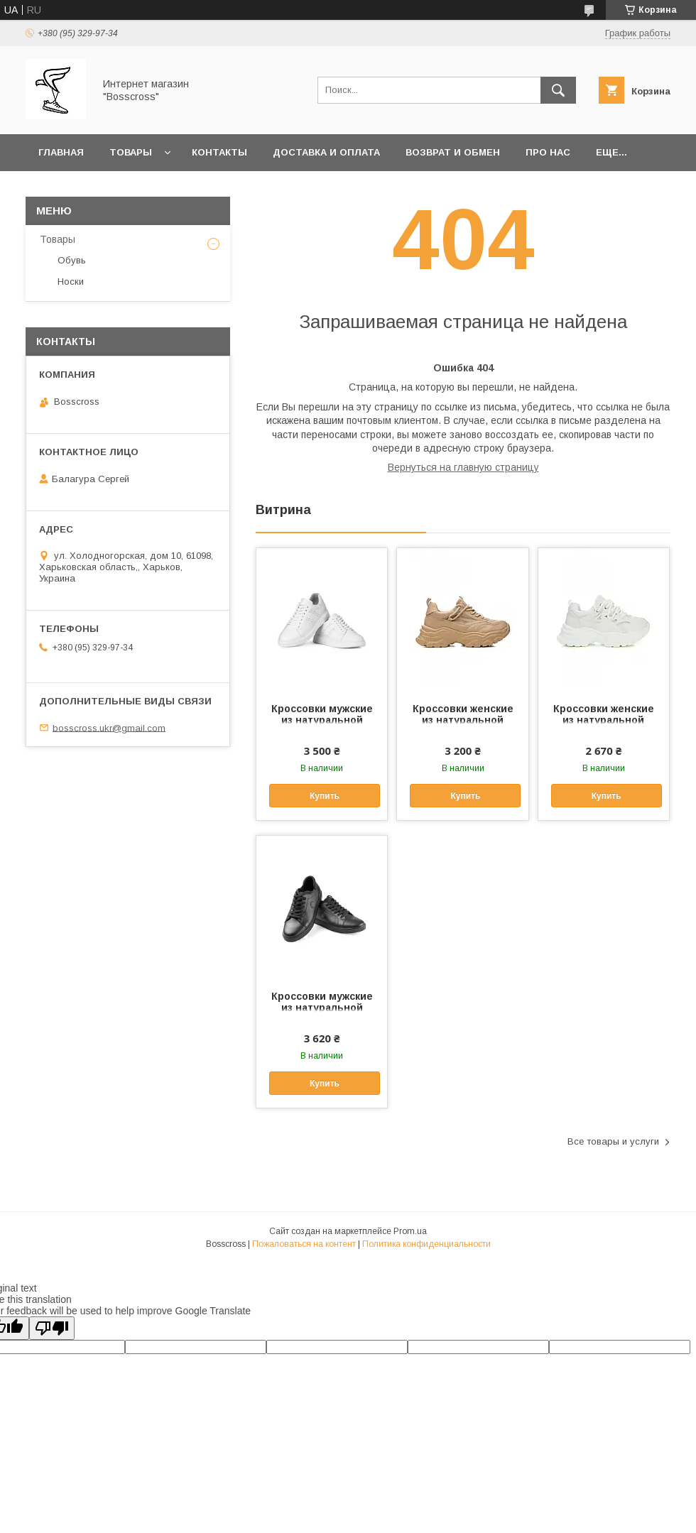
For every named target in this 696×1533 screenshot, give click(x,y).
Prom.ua (410, 1231)
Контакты (219, 152)
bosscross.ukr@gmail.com (109, 727)
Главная (61, 152)
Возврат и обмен (453, 152)
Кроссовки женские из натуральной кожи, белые (603, 720)
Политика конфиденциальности (426, 1244)
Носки (71, 281)
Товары (130, 152)
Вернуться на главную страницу (463, 467)
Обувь (72, 260)
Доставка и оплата (326, 152)
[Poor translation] (52, 1328)
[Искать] (558, 90)
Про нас (548, 152)
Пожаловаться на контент (304, 1244)
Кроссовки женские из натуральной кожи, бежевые (463, 720)
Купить (324, 796)
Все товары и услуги (613, 1141)
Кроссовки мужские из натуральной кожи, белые (322, 720)
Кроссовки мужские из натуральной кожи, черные (322, 1008)
